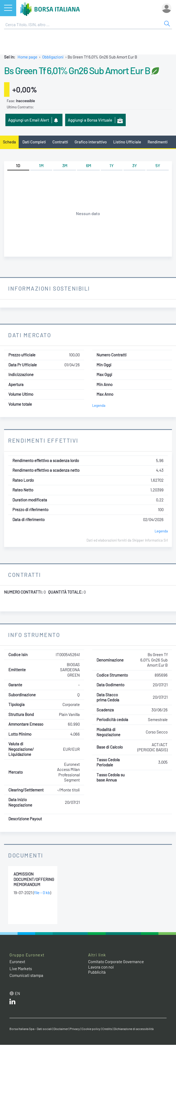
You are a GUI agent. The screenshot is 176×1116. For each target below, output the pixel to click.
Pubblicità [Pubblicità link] (97, 972)
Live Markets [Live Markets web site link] (20, 968)
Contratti (60, 141)
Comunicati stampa (26, 975)
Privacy (75, 1029)
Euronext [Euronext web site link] (17, 961)
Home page (27, 56)
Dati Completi (34, 141)
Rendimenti (158, 141)
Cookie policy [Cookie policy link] (91, 1029)
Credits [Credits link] (107, 1029)
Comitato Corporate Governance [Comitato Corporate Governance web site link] (116, 961)
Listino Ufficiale (127, 141)
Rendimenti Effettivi (43, 440)
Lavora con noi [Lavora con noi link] (101, 967)
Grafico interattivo (91, 141)
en (17, 993)
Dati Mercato (29, 335)
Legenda (98, 405)
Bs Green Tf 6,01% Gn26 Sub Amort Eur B (77, 70)
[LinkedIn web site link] (12, 1002)
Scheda (9, 141)
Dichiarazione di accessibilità (134, 1029)
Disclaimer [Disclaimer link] (61, 1029)
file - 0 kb (42, 892)
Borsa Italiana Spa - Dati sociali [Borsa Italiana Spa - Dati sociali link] (30, 1029)
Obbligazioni (53, 56)
